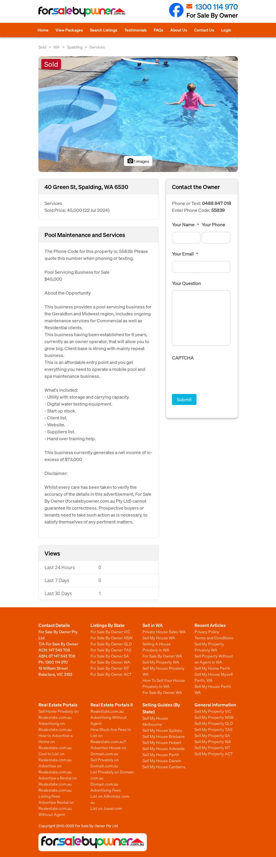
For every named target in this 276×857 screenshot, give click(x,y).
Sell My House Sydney (162, 730)
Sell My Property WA (160, 662)
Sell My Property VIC (213, 711)
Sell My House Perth (160, 754)
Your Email (185, 254)
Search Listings (103, 29)
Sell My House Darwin (161, 760)
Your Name (185, 224)
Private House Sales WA (164, 631)
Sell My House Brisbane (163, 736)
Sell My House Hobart (161, 742)
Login (226, 29)
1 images (138, 161)
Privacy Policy (207, 631)
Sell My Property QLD (214, 723)
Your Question (186, 283)
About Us (178, 29)
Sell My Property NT (212, 747)
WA (56, 46)
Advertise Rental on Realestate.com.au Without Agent (56, 808)
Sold (42, 46)
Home (43, 29)
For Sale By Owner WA (110, 662)
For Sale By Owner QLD (111, 643)
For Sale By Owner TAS (110, 649)
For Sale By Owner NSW (111, 637)
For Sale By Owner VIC (110, 631)
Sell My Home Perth (212, 668)
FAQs (158, 29)
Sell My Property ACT (214, 753)
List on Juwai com (106, 808)
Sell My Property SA (212, 735)
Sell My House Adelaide (163, 748)
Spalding (74, 46)
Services (97, 46)
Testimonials (135, 29)
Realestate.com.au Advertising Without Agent (108, 717)
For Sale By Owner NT (109, 668)
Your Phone (213, 224)
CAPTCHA (183, 358)
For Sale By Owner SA (109, 655)
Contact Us (204, 29)
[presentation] (216, 376)
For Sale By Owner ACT (111, 674)
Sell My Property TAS (213, 729)
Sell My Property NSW (214, 717)
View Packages (69, 29)
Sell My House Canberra (163, 766)
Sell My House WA (158, 637)
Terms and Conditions (214, 637)
